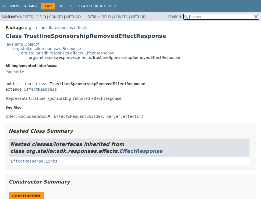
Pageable (15, 72)
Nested (26, 17)
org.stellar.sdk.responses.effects (56, 27)
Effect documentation (27, 116)
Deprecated (81, 6)
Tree (62, 6)
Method (73, 17)
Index (100, 6)
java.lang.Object (21, 44)
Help (113, 6)
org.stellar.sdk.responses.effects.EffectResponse (67, 53)
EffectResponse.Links (34, 161)
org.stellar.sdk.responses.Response (47, 48)
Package (30, 6)
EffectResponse (40, 89)
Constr (56, 17)
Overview (10, 6)
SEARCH (174, 17)
